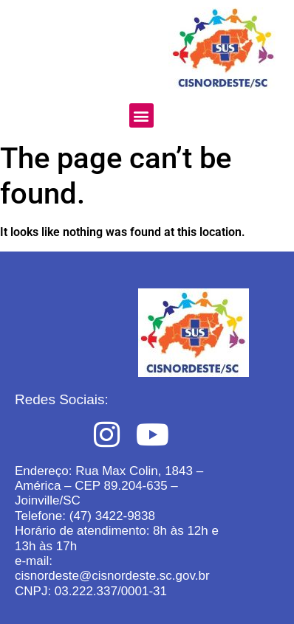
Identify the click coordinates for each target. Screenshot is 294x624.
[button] (141, 115)
